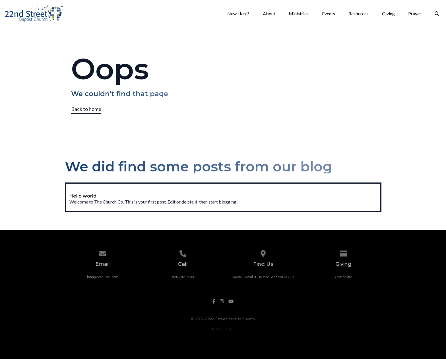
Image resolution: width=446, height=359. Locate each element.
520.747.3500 (183, 277)
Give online (343, 277)
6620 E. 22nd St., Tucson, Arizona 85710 (263, 277)
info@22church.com (102, 277)
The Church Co (223, 329)
